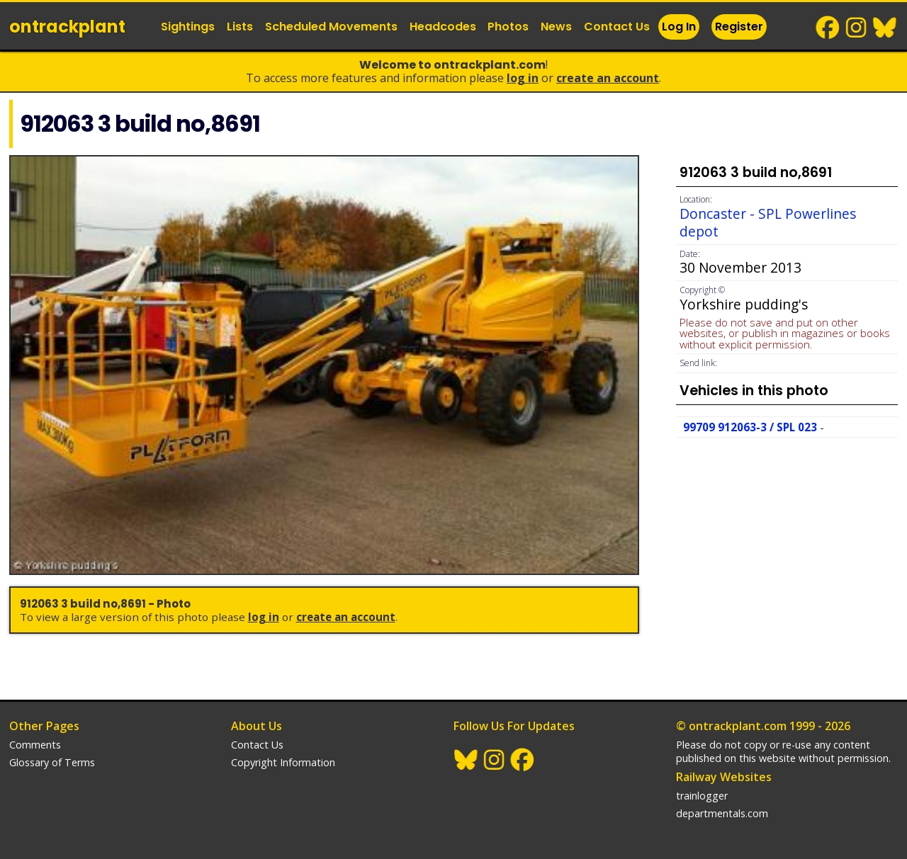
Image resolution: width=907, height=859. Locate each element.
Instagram (856, 27)
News (556, 26)
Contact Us (617, 26)
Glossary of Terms (52, 762)
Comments (35, 744)
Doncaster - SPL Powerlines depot (768, 222)
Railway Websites (724, 777)
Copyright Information (283, 762)
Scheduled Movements (331, 26)
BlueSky (885, 27)
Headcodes (443, 26)
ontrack (67, 26)
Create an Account (607, 78)
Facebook (828, 27)
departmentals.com (722, 813)
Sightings (188, 26)
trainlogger (702, 795)
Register (739, 26)
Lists (240, 26)
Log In (679, 26)
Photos (508, 26)
